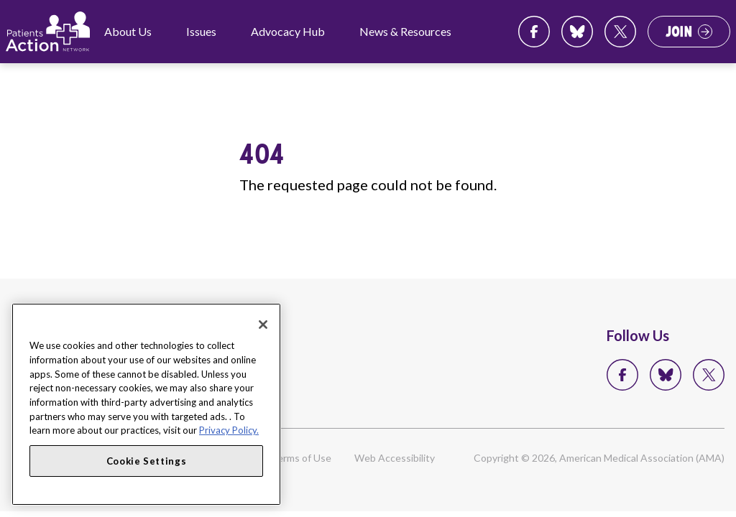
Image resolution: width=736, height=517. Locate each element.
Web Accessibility (394, 458)
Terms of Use (301, 458)
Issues (201, 31)
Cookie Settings (146, 461)
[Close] (263, 324)
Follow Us (638, 335)
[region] (146, 404)
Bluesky (577, 31)
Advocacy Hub (288, 31)
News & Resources (405, 31)
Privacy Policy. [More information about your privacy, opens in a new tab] (229, 430)
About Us (128, 31)
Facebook (534, 31)
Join (679, 31)
